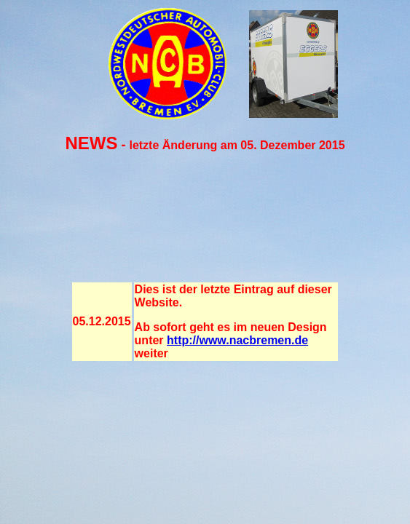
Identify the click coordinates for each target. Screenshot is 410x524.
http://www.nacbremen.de (237, 340)
